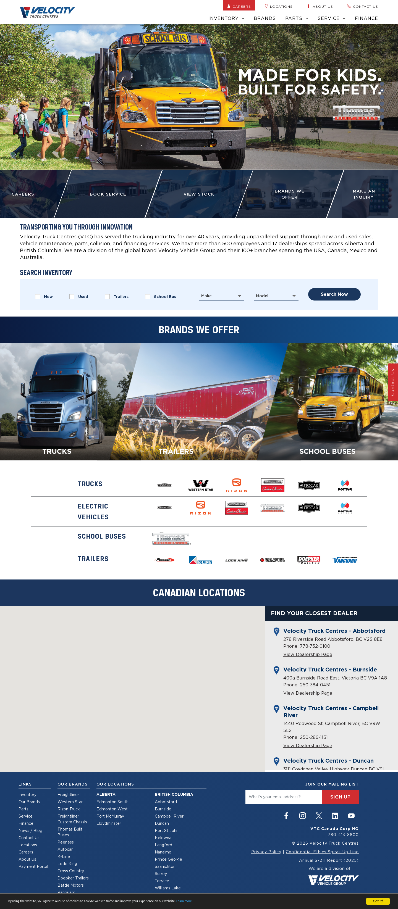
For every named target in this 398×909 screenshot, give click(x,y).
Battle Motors (70, 885)
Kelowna (163, 837)
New (44, 296)
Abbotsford (166, 801)
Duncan (162, 823)
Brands (265, 18)
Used (78, 296)
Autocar (65, 849)
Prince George (168, 859)
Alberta (106, 794)
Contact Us (29, 837)
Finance (366, 18)
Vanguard (66, 892)
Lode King (67, 863)
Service (331, 18)
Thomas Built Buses (69, 832)
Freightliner (68, 794)
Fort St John (167, 830)
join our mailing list (332, 784)
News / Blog (30, 830)
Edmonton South (112, 801)
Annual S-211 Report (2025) (329, 860)
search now (334, 294)
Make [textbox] (206, 295)
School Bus (160, 296)
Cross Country (70, 870)
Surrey (161, 873)
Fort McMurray (110, 816)
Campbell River (169, 816)
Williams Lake (168, 888)
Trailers (117, 296)
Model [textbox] (262, 295)
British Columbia (174, 794)
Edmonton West (112, 809)
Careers (239, 6)
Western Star (70, 801)
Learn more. (184, 901)
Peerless (65, 842)
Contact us (362, 6)
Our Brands (29, 801)
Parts (296, 18)
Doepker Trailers (73, 878)
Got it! (378, 901)
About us (320, 6)
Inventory (226, 18)
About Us (27, 859)
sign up (340, 797)
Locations (279, 6)
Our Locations (115, 784)
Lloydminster (108, 823)
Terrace (162, 880)
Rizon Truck (68, 809)
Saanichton (165, 866)
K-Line (63, 856)
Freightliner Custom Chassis (72, 819)
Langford (163, 844)
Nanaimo (163, 852)
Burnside (163, 809)
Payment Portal (33, 866)
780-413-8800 (343, 834)
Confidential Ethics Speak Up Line (322, 851)
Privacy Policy (266, 851)
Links (25, 784)
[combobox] (221, 295)
